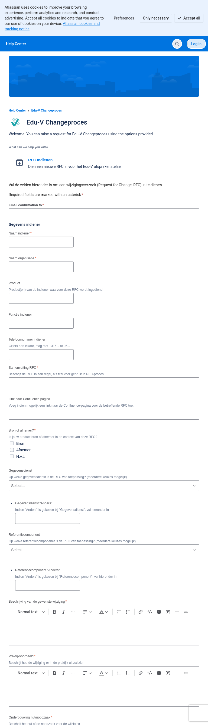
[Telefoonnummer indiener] (41, 355)
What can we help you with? (28, 147)
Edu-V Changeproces (46, 110)
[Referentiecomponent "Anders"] (47, 585)
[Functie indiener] (41, 323)
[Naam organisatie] (41, 267)
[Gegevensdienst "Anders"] (47, 518)
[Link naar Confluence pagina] (104, 414)
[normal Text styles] (31, 612)
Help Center (17, 110)
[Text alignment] (87, 612)
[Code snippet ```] (150, 612)
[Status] (186, 612)
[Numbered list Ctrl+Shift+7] (128, 612)
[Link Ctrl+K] (141, 612)
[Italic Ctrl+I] (64, 612)
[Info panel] (159, 612)
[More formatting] (73, 612)
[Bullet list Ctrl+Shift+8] (119, 612)
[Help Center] (16, 44)
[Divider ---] (177, 612)
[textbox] (104, 628)
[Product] (41, 298)
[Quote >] (168, 612)
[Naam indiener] (41, 242)
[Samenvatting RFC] (104, 383)
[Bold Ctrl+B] (55, 612)
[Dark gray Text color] (103, 612)
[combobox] (11, 485)
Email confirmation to (26, 205)
